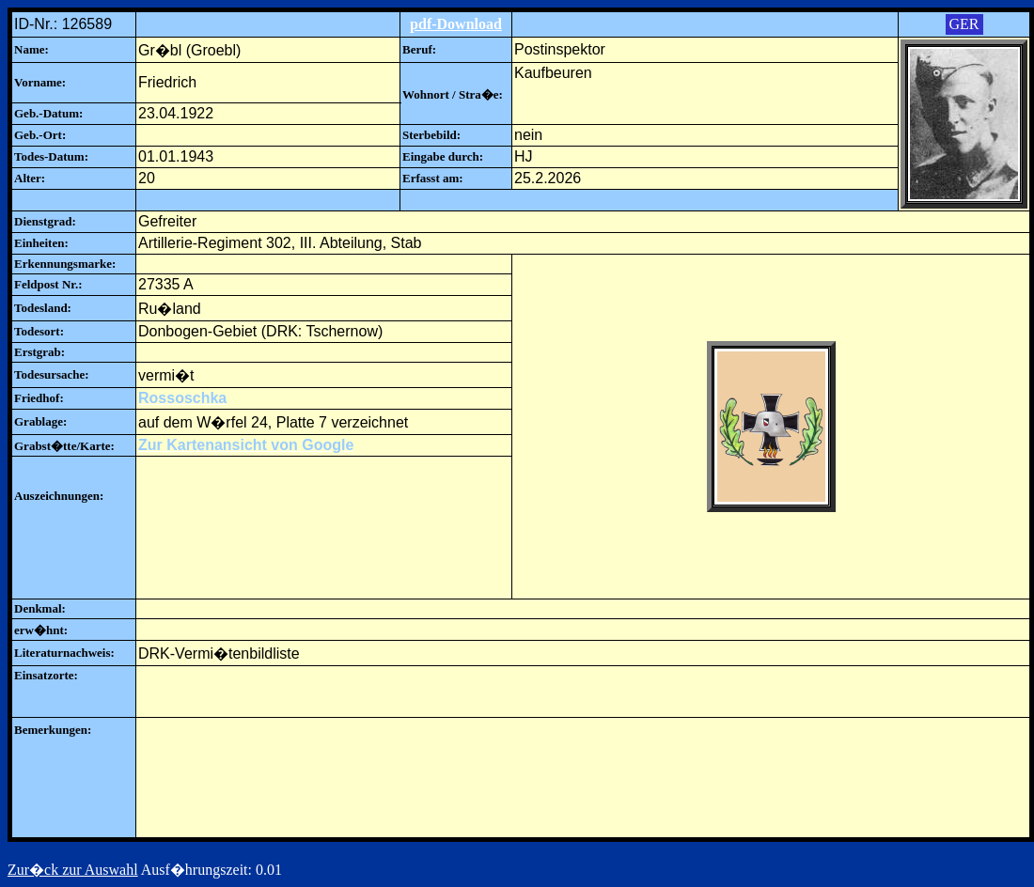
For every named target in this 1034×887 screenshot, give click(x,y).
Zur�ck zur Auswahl (73, 870)
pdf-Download (456, 24)
